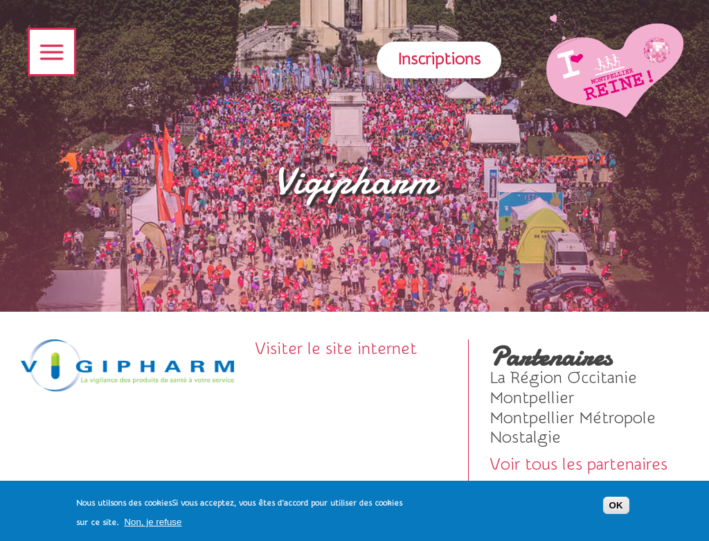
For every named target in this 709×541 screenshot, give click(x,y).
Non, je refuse (152, 526)
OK (616, 509)
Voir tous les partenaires (578, 464)
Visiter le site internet (336, 348)
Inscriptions (439, 59)
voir (585, 379)
